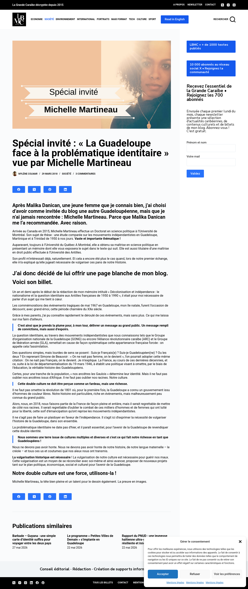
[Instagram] (228, 4)
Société (49, 19)
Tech (132, 19)
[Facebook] (18, 189)
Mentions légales (175, 582)
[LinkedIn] (65, 189)
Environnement (65, 19)
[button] (240, 542)
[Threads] (234, 4)
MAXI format (119, 19)
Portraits (103, 19)
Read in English (175, 19)
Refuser (195, 574)
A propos (178, 4)
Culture (142, 19)
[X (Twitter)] (222, 4)
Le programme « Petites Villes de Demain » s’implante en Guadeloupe (90, 539)
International (86, 19)
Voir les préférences (227, 574)
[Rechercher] (224, 19)
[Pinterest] (50, 189)
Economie (37, 19)
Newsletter (194, 4)
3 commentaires (85, 173)
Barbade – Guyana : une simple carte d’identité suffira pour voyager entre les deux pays (34, 539)
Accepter (163, 574)
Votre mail (193, 156)
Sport (152, 19)
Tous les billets (103, 582)
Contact (210, 4)
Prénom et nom (197, 142)
